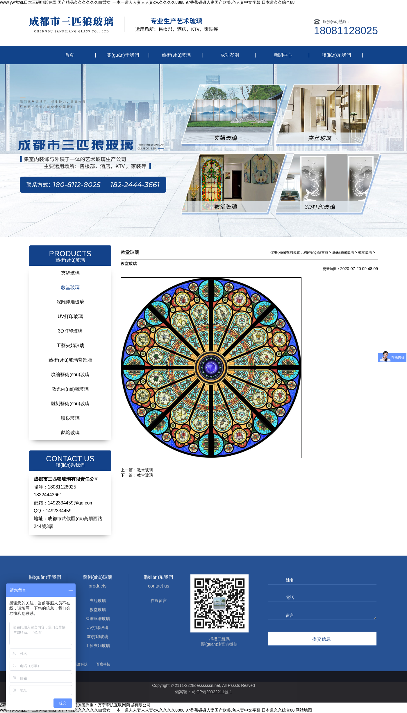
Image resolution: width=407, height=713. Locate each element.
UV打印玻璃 (70, 316)
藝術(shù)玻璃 (176, 55)
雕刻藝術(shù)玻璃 (70, 403)
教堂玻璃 (70, 287)
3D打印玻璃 (70, 330)
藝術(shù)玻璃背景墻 (70, 360)
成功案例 (229, 55)
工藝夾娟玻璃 (70, 345)
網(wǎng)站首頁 (316, 252)
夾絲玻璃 (70, 272)
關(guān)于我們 (123, 55)
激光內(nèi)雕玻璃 (70, 389)
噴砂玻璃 (70, 418)
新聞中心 (283, 55)
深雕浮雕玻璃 (70, 301)
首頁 (69, 55)
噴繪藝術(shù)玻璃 (70, 374)
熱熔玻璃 (70, 432)
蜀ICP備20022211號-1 (211, 691)
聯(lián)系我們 (336, 55)
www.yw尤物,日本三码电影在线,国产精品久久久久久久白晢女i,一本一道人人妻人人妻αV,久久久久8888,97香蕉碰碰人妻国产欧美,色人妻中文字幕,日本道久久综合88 (147, 2)
